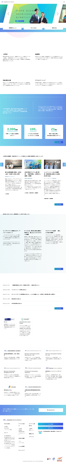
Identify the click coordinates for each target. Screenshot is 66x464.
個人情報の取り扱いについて (9, 437)
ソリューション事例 (8, 429)
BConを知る (7, 423)
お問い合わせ (31, 436)
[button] (8, 14)
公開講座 (30, 428)
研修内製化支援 (21, 431)
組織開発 (20, 430)
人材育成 (20, 428)
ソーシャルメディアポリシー (9, 446)
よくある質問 (22, 446)
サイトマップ (22, 450)
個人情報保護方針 (7, 435)
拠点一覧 (6, 432)
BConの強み (6, 428)
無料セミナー (31, 430)
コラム (20, 441)
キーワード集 (21, 442)
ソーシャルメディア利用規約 (9, 444)
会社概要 (6, 426)
